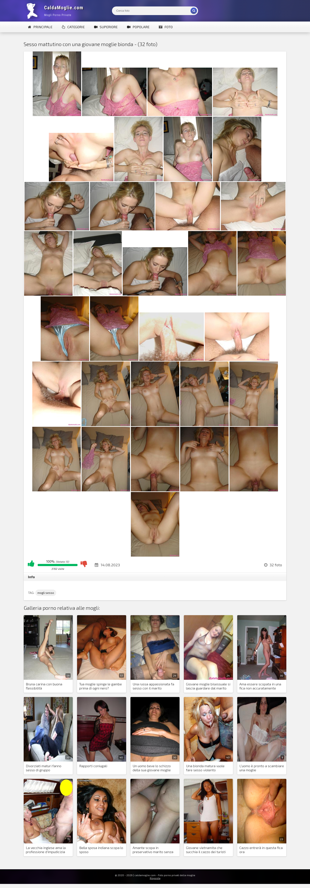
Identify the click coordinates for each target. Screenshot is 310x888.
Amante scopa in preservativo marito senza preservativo (153, 850)
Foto (166, 27)
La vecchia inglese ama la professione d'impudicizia (46, 850)
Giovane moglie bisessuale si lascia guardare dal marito (208, 686)
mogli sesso (45, 593)
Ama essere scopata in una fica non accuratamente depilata (260, 686)
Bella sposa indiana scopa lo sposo (101, 850)
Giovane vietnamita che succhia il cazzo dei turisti (206, 850)
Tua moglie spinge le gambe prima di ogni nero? (100, 686)
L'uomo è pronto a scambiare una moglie (261, 768)
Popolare (138, 27)
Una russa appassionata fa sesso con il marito (153, 686)
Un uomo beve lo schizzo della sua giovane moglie (152, 768)
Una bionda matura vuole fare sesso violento (205, 768)
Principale (40, 27)
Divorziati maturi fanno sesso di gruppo (43, 768)
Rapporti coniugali (93, 766)
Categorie (73, 27)
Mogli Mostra (56, 11)
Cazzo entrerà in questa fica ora (261, 850)
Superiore (106, 27)
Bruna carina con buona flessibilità (44, 686)
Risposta (155, 878)
